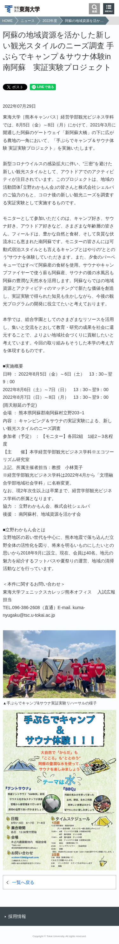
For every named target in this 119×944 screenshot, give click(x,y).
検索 (94, 11)
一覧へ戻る (23, 882)
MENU (109, 11)
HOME (7, 21)
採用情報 (17, 916)
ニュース (28, 21)
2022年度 (50, 21)
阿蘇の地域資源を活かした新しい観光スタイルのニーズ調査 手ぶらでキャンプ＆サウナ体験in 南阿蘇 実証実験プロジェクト (84, 21)
